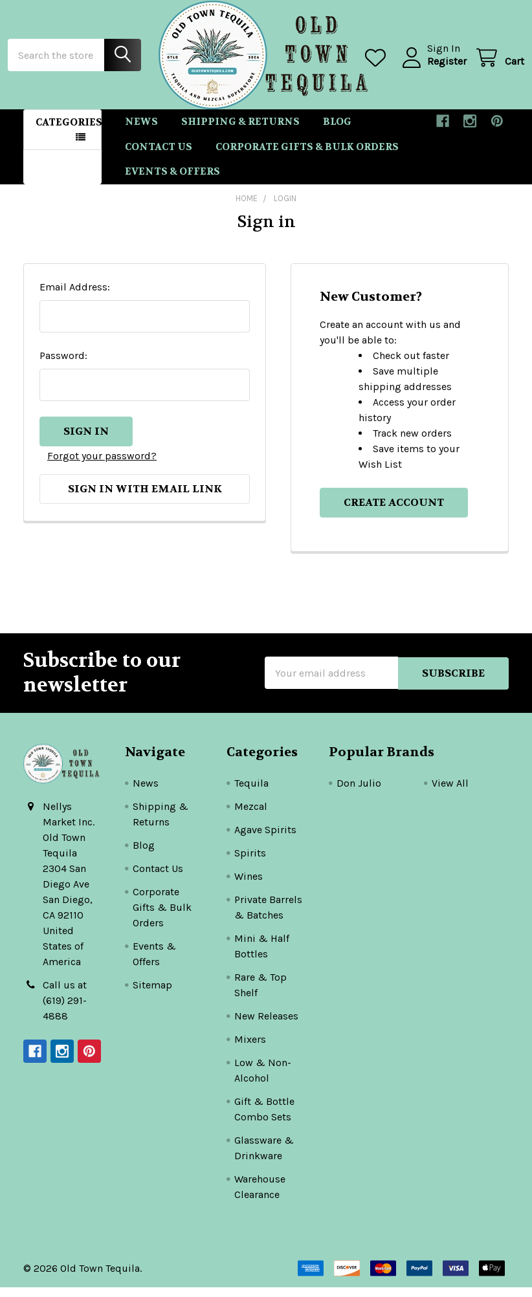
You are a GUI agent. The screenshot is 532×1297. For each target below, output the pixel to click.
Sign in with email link (145, 497)
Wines (248, 886)
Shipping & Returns (240, 131)
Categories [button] (69, 131)
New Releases (266, 1025)
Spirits (250, 862)
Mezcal (250, 816)
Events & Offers (172, 181)
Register (431, 67)
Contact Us (158, 155)
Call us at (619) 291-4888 (65, 1010)
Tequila (251, 793)
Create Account (394, 512)
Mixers (250, 1049)
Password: (63, 365)
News (141, 131)
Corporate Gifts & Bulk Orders (307, 155)
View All (450, 793)
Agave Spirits (265, 839)
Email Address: (74, 296)
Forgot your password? (102, 464)
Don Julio (359, 793)
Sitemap (152, 994)
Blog (337, 131)
